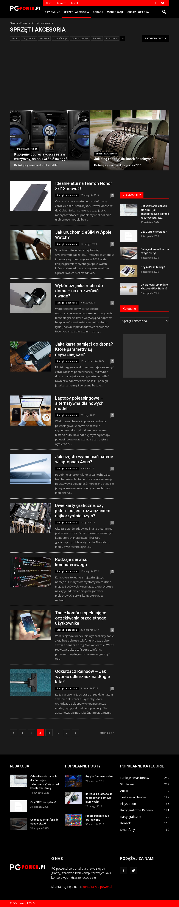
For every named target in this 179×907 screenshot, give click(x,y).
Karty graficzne (130, 817)
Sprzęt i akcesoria (76, 12)
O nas (49, 3)
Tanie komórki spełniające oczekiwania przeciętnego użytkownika (80, 618)
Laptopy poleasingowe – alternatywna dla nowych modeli (79, 403)
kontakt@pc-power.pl (97, 887)
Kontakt (74, 3)
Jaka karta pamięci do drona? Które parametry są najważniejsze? (84, 349)
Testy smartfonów (133, 797)
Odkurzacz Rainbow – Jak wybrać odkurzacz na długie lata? (82, 676)
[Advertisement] (89, 77)
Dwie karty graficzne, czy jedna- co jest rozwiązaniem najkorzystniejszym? (82, 510)
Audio (15, 38)
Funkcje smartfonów (134, 778)
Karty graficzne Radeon (136, 810)
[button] (164, 12)
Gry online (52, 12)
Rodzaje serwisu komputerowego (71, 562)
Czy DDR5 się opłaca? (154, 231)
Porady (98, 12)
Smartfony (112, 38)
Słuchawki (127, 784)
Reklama (61, 3)
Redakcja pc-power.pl (27, 165)
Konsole (44, 38)
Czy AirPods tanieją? (153, 267)
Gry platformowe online (99, 776)
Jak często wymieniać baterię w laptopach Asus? (84, 459)
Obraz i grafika (138, 12)
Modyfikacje (115, 12)
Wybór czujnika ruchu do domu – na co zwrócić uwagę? (79, 291)
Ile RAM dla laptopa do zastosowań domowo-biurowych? (99, 798)
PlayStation (128, 804)
